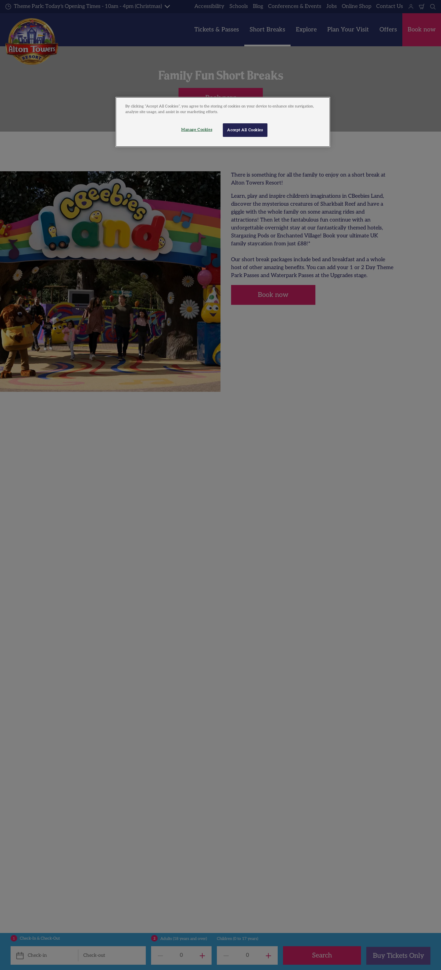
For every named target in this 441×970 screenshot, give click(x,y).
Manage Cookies (196, 130)
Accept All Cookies (245, 130)
